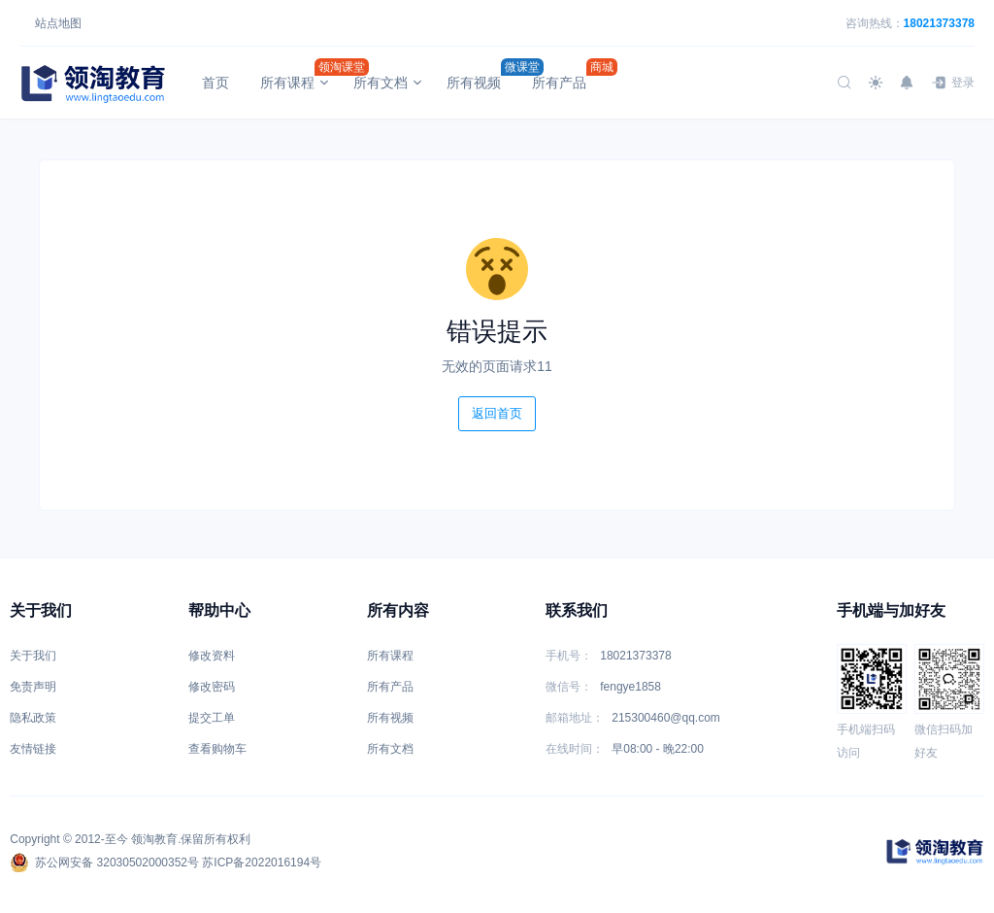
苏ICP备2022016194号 (261, 862)
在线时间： (575, 749)
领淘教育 (154, 839)
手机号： (569, 655)
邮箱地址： (575, 718)
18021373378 (939, 23)
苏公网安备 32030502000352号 (104, 862)
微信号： (569, 686)
